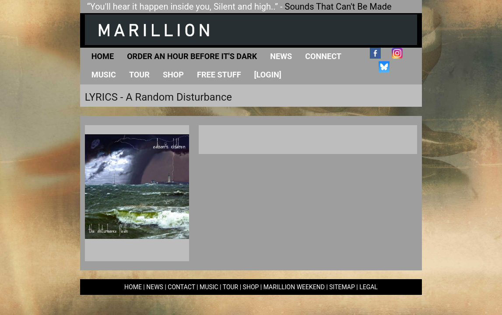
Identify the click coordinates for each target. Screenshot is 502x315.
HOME (133, 287)
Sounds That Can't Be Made (338, 6)
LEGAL (368, 287)
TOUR (231, 287)
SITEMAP (342, 287)
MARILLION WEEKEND (294, 287)
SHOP (251, 287)
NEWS (154, 287)
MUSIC (209, 287)
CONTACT (181, 287)
